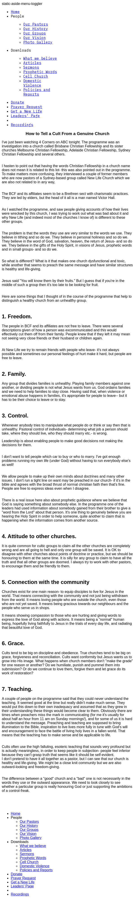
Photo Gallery (37, 42)
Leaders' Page (25, 116)
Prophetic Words (40, 72)
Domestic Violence (32, 83)
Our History (35, 28)
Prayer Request (26, 107)
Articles (32, 63)
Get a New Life (26, 111)
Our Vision (34, 37)
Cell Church (35, 76)
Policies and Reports (36, 91)
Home (15, 11)
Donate (17, 102)
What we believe (40, 58)
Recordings (22, 124)
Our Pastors (35, 24)
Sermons (31, 67)
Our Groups (34, 33)
